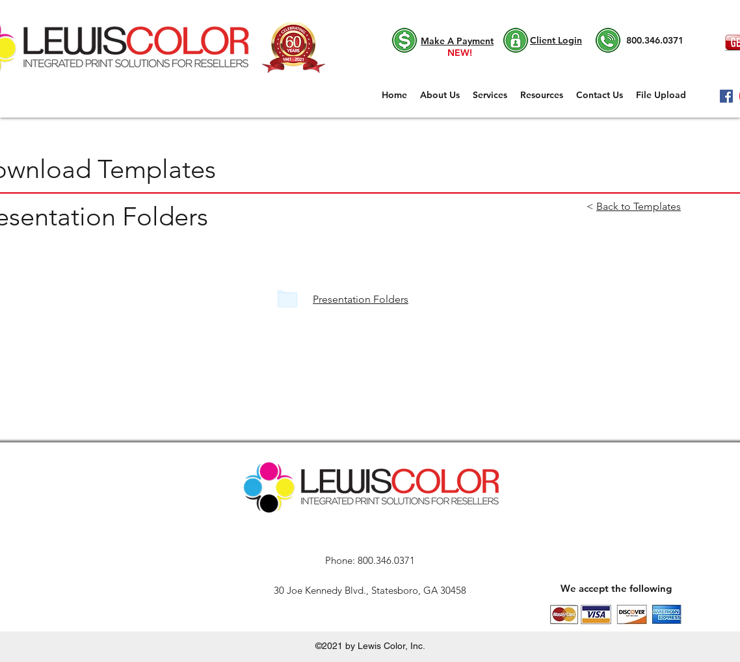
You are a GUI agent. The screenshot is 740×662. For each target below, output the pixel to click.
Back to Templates (638, 206)
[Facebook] (726, 96)
